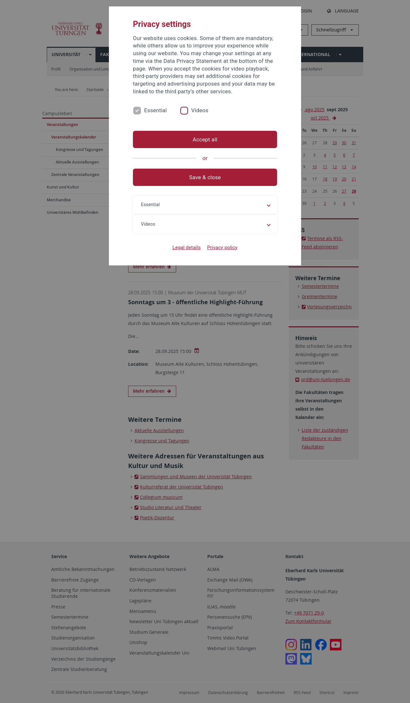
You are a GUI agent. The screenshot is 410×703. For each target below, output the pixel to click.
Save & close (205, 177)
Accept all (205, 139)
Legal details (187, 247)
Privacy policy (222, 247)
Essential (155, 110)
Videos (200, 110)
